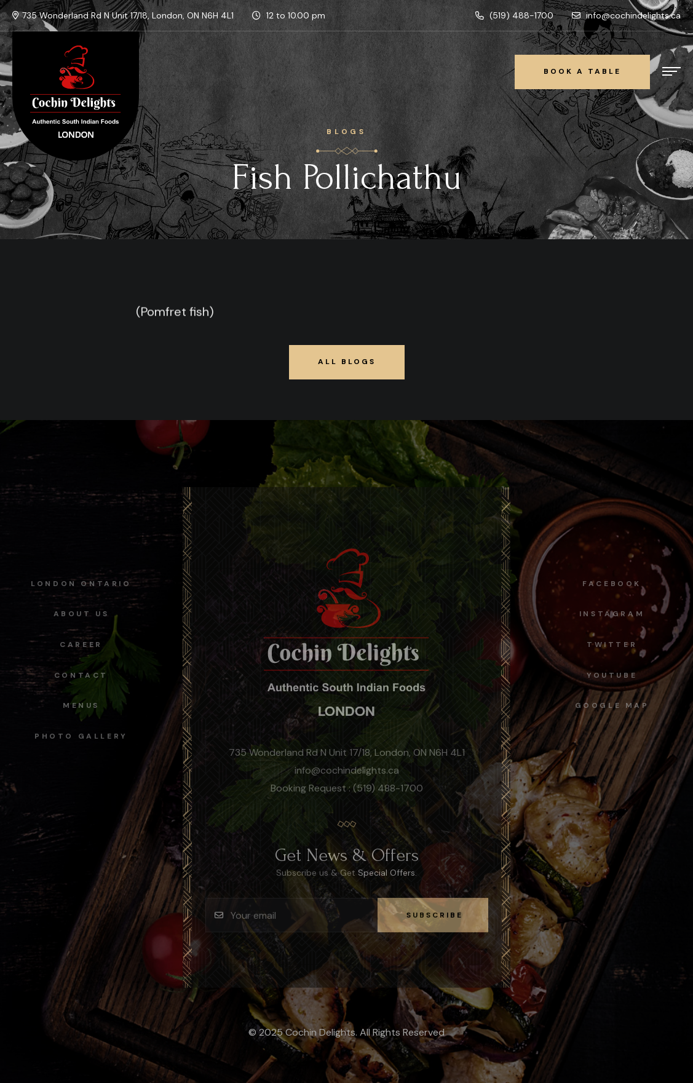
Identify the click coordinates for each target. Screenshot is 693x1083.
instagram (615, 614)
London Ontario (77, 584)
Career (77, 644)
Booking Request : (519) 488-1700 (347, 791)
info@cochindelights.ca (626, 15)
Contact (77, 675)
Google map (616, 705)
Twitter (615, 644)
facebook (615, 584)
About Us (77, 614)
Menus (77, 705)
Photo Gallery (77, 736)
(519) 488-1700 (514, 15)
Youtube (615, 675)
